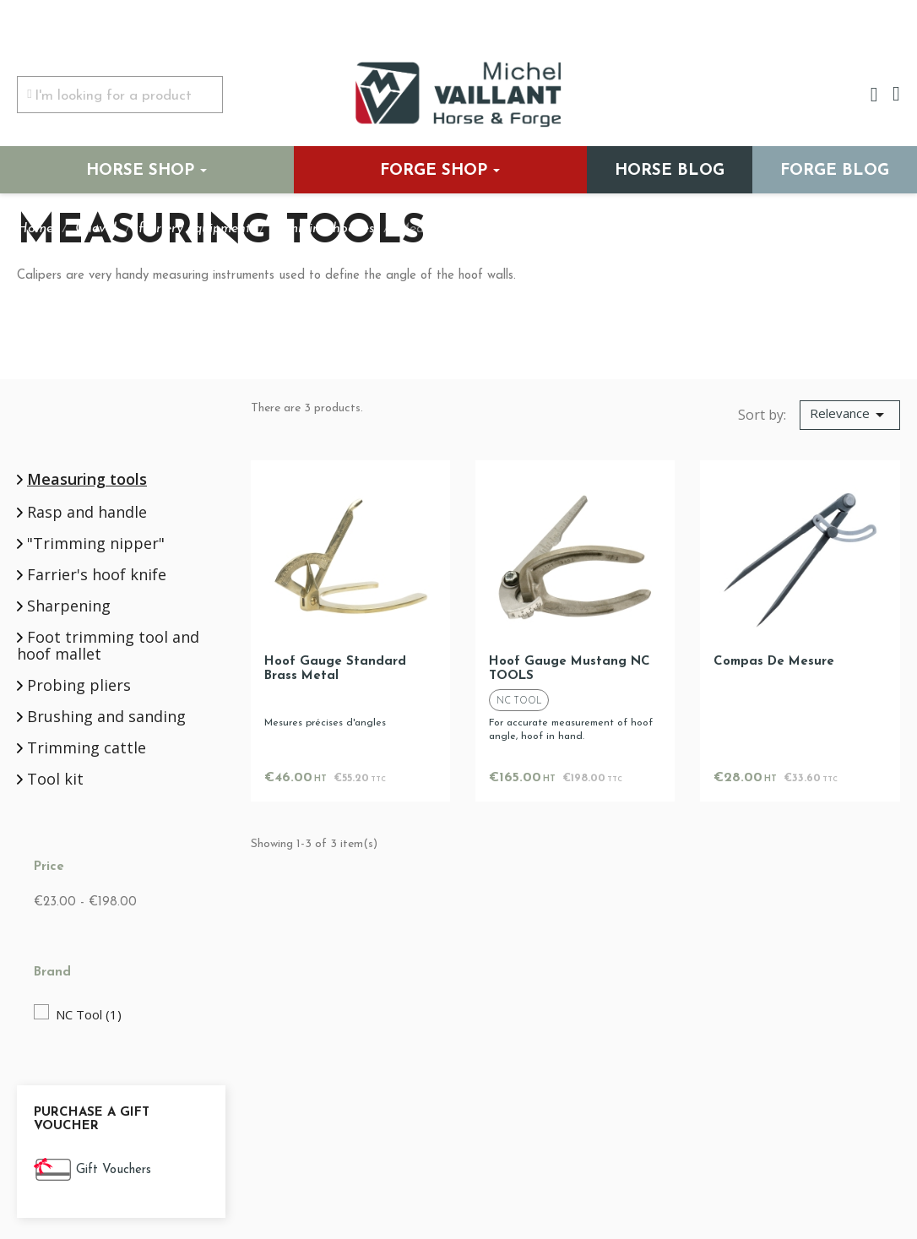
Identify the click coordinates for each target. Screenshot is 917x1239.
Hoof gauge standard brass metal (335, 668)
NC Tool (89, 1014)
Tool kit (55, 779)
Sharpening (69, 606)
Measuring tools (87, 479)
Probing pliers (79, 686)
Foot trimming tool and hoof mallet (108, 646)
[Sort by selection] (850, 415)
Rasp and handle (87, 512)
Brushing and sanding (106, 717)
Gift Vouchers (113, 1170)
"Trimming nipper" (96, 544)
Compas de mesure (774, 661)
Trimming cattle (86, 748)
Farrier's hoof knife (96, 575)
